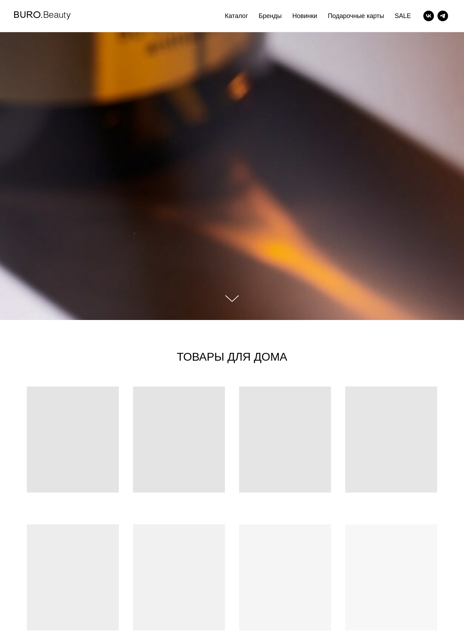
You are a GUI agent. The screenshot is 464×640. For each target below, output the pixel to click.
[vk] (428, 16)
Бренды (270, 15)
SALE (403, 15)
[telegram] (442, 16)
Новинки (304, 15)
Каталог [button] (236, 15)
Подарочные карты (356, 15)
